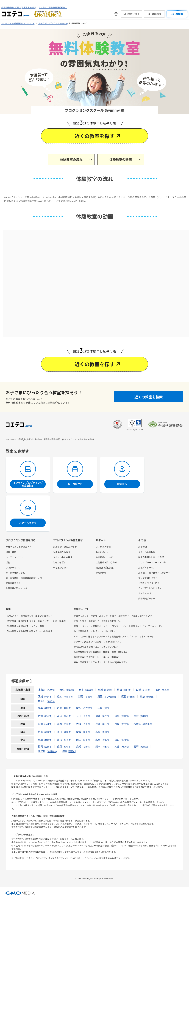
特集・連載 (11, 552)
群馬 (80, 696)
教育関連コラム (13, 582)
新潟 (40, 715)
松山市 (86, 731)
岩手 (81, 689)
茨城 (40, 696)
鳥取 (40, 739)
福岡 (40, 746)
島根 (59, 739)
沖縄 (64, 751)
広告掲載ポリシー (146, 598)
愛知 (78, 707)
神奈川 (41, 701)
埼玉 (100, 696)
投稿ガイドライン (146, 567)
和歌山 (137, 723)
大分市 (125, 746)
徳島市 (48, 731)
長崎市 (86, 746)
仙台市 (108, 689)
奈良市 (125, 723)
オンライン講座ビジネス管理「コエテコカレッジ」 (98, 641)
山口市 (125, 739)
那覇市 (72, 751)
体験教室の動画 (120, 159)
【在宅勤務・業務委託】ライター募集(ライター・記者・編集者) (36, 620)
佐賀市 (67, 746)
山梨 (117, 715)
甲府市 (125, 715)
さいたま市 (110, 696)
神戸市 (105, 723)
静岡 (59, 707)
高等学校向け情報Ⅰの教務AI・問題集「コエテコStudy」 (101, 651)
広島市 (105, 739)
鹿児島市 (52, 751)
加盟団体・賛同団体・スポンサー (154, 572)
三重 (100, 707)
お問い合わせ (102, 552)
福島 (157, 689)
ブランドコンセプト (147, 577)
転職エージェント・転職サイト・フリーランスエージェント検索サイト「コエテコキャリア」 (118, 626)
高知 (97, 731)
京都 (59, 723)
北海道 (41, 689)
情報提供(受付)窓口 (105, 567)
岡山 (78, 739)
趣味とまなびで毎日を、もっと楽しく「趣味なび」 (98, 656)
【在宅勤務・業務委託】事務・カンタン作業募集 (29, 631)
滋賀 (40, 723)
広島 (97, 739)
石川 (78, 715)
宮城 (100, 689)
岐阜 (40, 707)
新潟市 (48, 715)
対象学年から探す (61, 552)
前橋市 (88, 696)
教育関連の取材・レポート (18, 588)
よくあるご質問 (103, 546)
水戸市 (48, 696)
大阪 (78, 723)
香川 (59, 731)
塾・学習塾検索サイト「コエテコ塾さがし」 (95, 631)
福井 (97, 715)
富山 (59, 715)
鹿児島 (41, 751)
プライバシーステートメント (152, 562)
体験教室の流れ (71, 159)
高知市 (105, 731)
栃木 (59, 696)
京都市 (67, 723)
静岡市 (67, 707)
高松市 (67, 731)
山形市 (146, 689)
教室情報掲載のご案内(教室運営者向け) (18, 7)
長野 (136, 715)
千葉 (123, 696)
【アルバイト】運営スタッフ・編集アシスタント (29, 615)
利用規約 (142, 546)
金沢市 (86, 715)
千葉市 (131, 696)
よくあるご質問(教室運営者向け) (53, 7)
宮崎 (136, 746)
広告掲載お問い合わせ (106, 562)
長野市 (144, 715)
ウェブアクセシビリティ (150, 588)
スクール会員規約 (146, 552)
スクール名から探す (62, 557)
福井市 (105, 715)
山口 (117, 739)
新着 (8, 562)
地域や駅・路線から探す (65, 546)
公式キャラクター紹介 (149, 582)
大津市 (48, 723)
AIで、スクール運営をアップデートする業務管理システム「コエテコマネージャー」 (114, 636)
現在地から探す (60, 567)
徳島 (40, 731)
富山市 (67, 715)
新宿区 (150, 696)
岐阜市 (48, 707)
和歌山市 (147, 723)
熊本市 (105, 746)
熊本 (97, 746)
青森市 (70, 689)
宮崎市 (144, 746)
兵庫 (97, 723)
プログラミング (13, 567)
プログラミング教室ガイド (18, 546)
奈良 (117, 723)
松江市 (67, 739)
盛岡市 (89, 689)
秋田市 (127, 689)
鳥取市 (48, 739)
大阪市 (86, 723)
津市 (107, 707)
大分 (117, 746)
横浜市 (51, 701)
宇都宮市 (68, 696)
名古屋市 (87, 707)
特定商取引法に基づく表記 (151, 557)
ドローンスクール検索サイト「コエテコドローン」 (98, 620)
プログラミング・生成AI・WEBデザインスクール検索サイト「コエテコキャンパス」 (114, 615)
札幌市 (51, 689)
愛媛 (78, 731)
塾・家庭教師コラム (15, 572)
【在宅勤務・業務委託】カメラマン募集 (25, 626)
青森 (62, 689)
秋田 (119, 689)
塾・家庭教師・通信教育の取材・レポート (26, 577)
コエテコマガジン (14, 557)
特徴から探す (59, 562)
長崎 (78, 746)
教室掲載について (104, 557)
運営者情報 (101, 572)
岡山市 (86, 739)
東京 (142, 696)
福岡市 (48, 746)
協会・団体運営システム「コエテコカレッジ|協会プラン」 (101, 662)
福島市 (165, 689)
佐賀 (59, 746)
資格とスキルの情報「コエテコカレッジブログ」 (97, 646)
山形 (138, 689)
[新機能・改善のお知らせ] (115, 13)
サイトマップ (144, 593)
